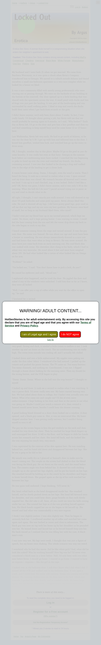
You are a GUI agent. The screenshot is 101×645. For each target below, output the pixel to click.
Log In (50, 339)
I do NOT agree (70, 334)
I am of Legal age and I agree (39, 334)
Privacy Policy (29, 325)
